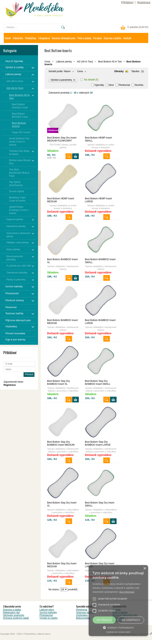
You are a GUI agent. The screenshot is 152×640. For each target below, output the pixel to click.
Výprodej (99, 85)
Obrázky (119, 71)
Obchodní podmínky (13, 615)
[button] (118, 627)
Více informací (126, 591)
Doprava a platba (112, 38)
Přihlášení (127, 2)
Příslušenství (46, 615)
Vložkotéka (82, 615)
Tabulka (135, 71)
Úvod (47, 61)
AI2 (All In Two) (85, 61)
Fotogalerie (44, 38)
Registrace (143, 2)
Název (67, 71)
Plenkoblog (30, 38)
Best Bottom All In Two (110, 61)
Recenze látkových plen (63, 38)
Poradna (97, 38)
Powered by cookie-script (118, 632)
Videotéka (18, 38)
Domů (8, 38)
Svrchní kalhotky (48, 612)
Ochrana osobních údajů (16, 618)
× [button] (144, 568)
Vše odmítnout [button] (131, 619)
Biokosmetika (83, 618)
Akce (111, 85)
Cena (80, 71)
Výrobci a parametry (63, 79)
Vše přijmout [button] (104, 619)
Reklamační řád (11, 612)
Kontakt (127, 38)
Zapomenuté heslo (13, 381)
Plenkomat (124, 85)
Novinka (139, 85)
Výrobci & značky (49, 618)
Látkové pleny (47, 609)
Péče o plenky (84, 38)
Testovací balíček (85, 612)
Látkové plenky (64, 61)
